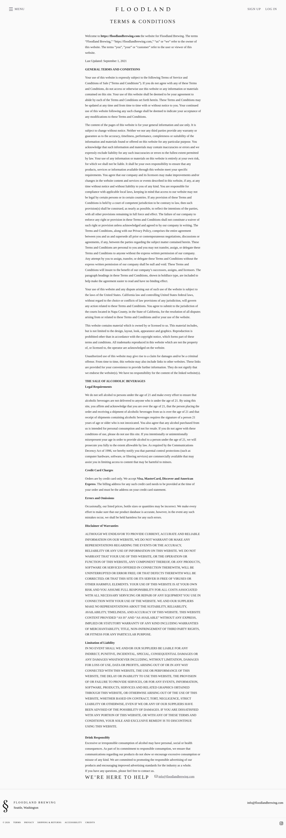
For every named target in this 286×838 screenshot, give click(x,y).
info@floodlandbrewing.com (176, 776)
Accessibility (73, 822)
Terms (17, 822)
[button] (16, 9)
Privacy (29, 822)
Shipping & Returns (49, 822)
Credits (90, 822)
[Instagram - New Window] (281, 823)
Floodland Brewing (143, 9)
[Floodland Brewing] (5, 806)
